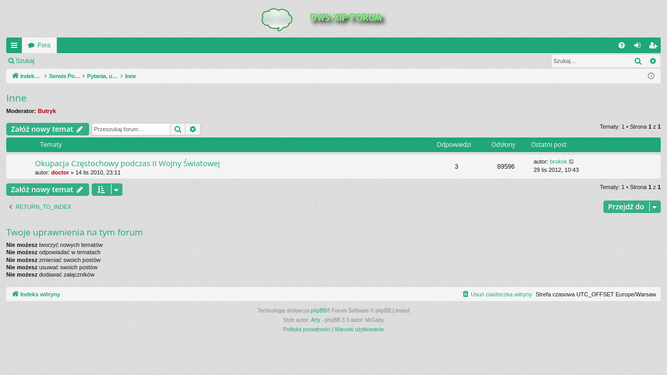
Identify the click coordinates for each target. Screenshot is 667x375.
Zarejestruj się (114, 61)
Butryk (47, 111)
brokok (558, 161)
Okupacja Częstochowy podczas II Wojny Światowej (127, 163)
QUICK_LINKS (16, 47)
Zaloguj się (65, 61)
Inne (16, 98)
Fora (44, 45)
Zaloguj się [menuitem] (639, 47)
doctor (60, 172)
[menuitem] (621, 45)
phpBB (319, 311)
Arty (315, 320)
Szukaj (25, 61)
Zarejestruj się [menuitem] (655, 47)
